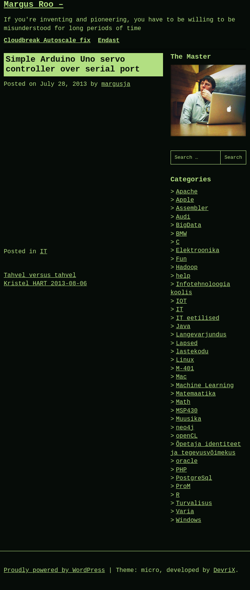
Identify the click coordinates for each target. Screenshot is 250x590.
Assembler (192, 208)
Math (183, 402)
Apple (185, 200)
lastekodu (192, 351)
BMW (181, 234)
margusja (115, 84)
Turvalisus (194, 503)
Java (183, 326)
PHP (181, 470)
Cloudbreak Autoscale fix (47, 40)
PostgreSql (194, 478)
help (183, 276)
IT (43, 251)
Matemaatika (196, 394)
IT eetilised (197, 318)
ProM (183, 486)
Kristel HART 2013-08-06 (45, 283)
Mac (181, 377)
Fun (181, 259)
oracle (187, 461)
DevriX (224, 570)
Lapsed (187, 343)
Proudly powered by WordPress (54, 570)
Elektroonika (197, 250)
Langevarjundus (201, 334)
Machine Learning (205, 385)
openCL (187, 436)
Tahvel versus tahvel (40, 275)
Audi (183, 217)
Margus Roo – (33, 4)
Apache (187, 192)
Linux (185, 360)
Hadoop (187, 267)
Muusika (188, 419)
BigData (188, 225)
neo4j (185, 427)
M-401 (185, 368)
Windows (188, 520)
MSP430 (187, 411)
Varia (185, 511)
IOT (181, 301)
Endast (109, 40)
